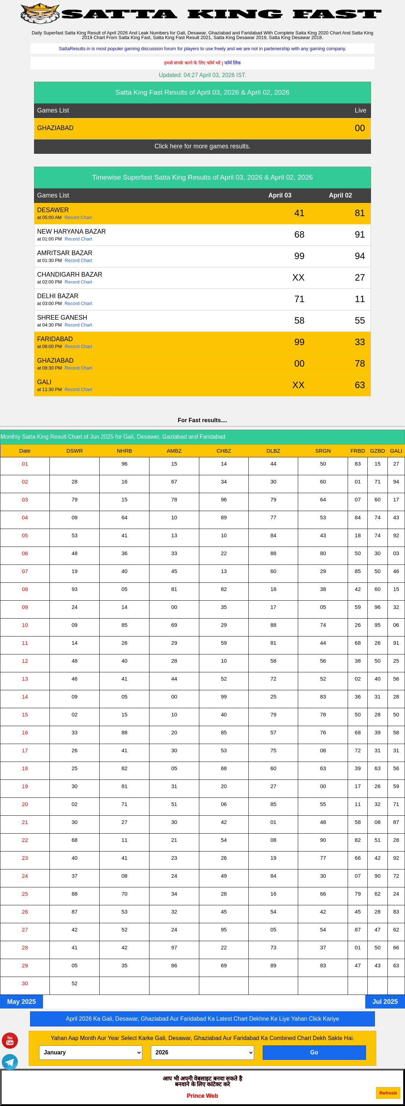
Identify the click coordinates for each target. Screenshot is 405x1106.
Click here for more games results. (202, 146)
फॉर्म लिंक (232, 63)
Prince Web (202, 1096)
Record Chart (78, 217)
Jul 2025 (385, 1001)
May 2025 (21, 1001)
